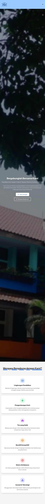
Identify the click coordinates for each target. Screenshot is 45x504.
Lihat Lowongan (22, 194)
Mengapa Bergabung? (22, 199)
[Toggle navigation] (42, 4)
